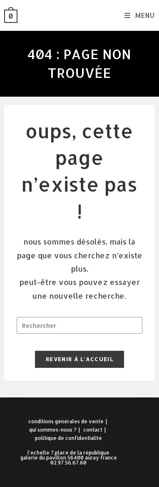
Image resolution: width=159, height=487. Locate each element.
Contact (92, 430)
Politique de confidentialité (68, 438)
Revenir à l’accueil (79, 359)
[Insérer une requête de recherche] (80, 325)
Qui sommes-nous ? (53, 430)
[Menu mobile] (139, 15)
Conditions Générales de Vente (66, 421)
